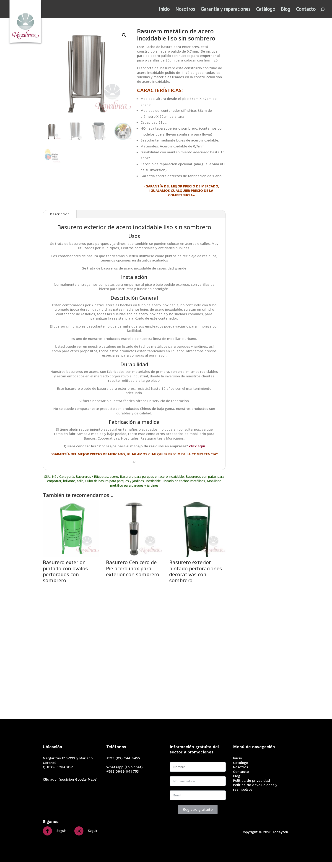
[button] (124, 35)
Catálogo (265, 10)
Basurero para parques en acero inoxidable (152, 476)
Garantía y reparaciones (225, 10)
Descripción (60, 214)
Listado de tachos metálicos (184, 481)
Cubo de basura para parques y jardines (114, 481)
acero (114, 476)
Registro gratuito (198, 809)
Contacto (306, 10)
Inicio (164, 10)
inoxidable (153, 481)
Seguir (61, 830)
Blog (285, 10)
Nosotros (185, 10)
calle (80, 481)
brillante (69, 481)
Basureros (83, 476)
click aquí (197, 446)
